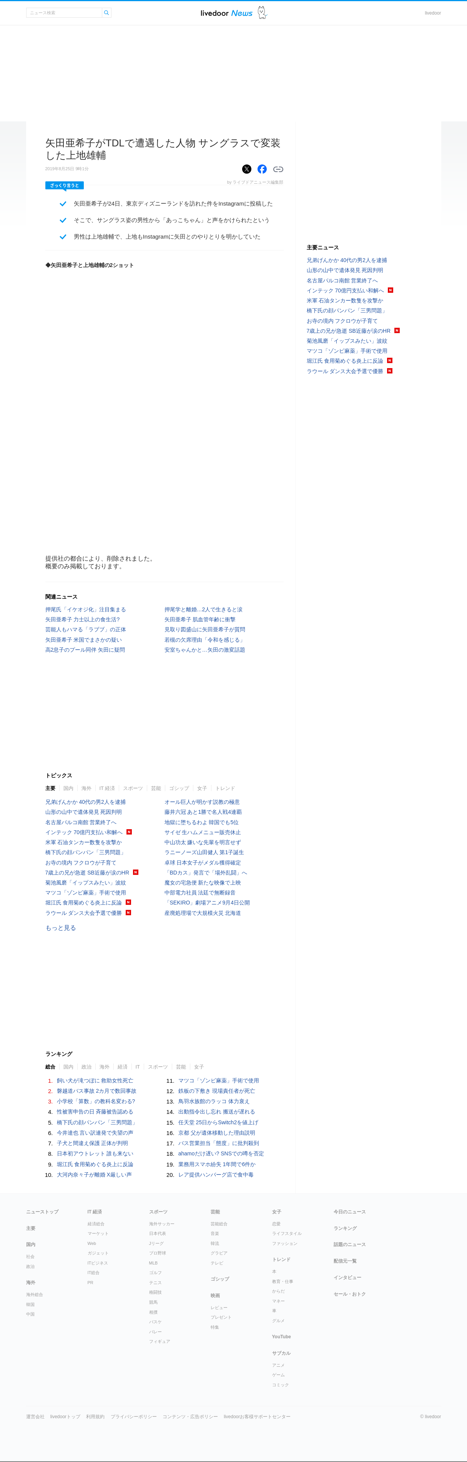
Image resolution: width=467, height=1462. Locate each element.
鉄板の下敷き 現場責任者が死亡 (216, 1091)
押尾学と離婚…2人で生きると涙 (204, 609)
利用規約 (95, 1416)
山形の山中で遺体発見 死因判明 (83, 812)
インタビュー (347, 1277)
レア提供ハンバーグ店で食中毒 (216, 1175)
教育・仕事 (282, 1281)
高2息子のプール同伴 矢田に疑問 (85, 650)
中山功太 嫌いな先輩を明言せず (203, 842)
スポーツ (133, 788)
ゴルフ (155, 1272)
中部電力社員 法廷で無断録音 (200, 892)
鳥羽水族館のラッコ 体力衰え (214, 1101)
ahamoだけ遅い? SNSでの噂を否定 (221, 1153)
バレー (155, 1331)
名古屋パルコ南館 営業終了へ (81, 822)
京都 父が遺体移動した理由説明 (216, 1133)
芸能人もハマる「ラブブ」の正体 (85, 629)
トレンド (225, 788)
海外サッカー (162, 1223)
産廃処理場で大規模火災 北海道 (203, 913)
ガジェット (98, 1253)
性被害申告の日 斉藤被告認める (95, 1112)
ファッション (284, 1243)
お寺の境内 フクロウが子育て (81, 863)
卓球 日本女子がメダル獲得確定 (203, 863)
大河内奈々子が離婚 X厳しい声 (94, 1175)
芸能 (156, 788)
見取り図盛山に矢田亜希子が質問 (205, 629)
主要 (50, 788)
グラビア (219, 1253)
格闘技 (155, 1292)
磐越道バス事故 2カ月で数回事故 (97, 1091)
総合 (50, 1067)
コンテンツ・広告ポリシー (190, 1416)
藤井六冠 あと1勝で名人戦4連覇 (203, 812)
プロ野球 (157, 1253)
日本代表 (157, 1233)
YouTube (281, 1336)
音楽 (215, 1233)
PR (90, 1282)
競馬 (153, 1302)
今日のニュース (350, 1212)
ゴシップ (179, 788)
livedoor (433, 13)
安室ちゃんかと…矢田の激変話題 (205, 650)
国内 (68, 788)
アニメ (278, 1365)
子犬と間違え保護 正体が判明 (92, 1143)
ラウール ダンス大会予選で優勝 (83, 913)
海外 (86, 788)
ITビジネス (98, 1263)
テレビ (217, 1263)
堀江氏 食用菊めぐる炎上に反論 (83, 902)
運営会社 (35, 1416)
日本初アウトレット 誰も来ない (95, 1153)
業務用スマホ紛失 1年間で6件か (217, 1164)
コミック (280, 1384)
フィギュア (159, 1341)
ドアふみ (263, 13)
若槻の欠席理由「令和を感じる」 (205, 640)
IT (138, 1067)
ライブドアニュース (227, 13)
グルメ (278, 1320)
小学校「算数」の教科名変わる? (96, 1101)
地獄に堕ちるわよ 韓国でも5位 (202, 822)
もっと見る (60, 927)
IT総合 (94, 1272)
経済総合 (96, 1223)
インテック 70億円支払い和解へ (84, 832)
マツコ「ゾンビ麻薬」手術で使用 (85, 892)
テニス (155, 1282)
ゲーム (278, 1374)
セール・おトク (350, 1294)
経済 (123, 1067)
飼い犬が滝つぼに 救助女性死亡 (95, 1080)
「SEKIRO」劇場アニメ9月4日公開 (207, 902)
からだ (278, 1291)
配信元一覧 (345, 1261)
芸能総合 (219, 1223)
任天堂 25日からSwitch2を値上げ (218, 1122)
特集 (215, 1327)
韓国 (30, 1304)
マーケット (98, 1233)
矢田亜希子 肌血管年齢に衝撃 (200, 619)
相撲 (153, 1312)
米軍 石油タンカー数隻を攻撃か (83, 842)
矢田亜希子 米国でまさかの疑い (83, 640)
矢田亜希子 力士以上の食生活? (82, 619)
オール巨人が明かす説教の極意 (202, 802)
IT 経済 (107, 788)
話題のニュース (350, 1244)
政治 (86, 1067)
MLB (153, 1263)
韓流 (215, 1243)
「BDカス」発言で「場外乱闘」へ (206, 873)
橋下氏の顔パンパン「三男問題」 (85, 852)
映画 (215, 1295)
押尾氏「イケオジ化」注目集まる (85, 609)
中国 (30, 1314)
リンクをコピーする (278, 169)
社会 (30, 1256)
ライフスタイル (287, 1233)
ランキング (345, 1228)
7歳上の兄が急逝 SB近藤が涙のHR (87, 873)
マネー (278, 1301)
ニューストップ (42, 1212)
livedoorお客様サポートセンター (257, 1416)
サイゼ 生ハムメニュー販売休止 (203, 832)
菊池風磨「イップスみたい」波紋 (85, 883)
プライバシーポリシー (134, 1416)
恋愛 (276, 1223)
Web (92, 1243)
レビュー (219, 1307)
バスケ (155, 1321)
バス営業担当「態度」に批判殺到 (218, 1143)
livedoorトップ (65, 1416)
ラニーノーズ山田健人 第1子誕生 (204, 852)
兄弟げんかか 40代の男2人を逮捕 (85, 802)
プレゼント (221, 1317)
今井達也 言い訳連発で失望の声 (95, 1133)
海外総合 (34, 1294)
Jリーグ (156, 1243)
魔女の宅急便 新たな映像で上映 (203, 883)
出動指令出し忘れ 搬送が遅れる (216, 1112)
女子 (202, 788)
